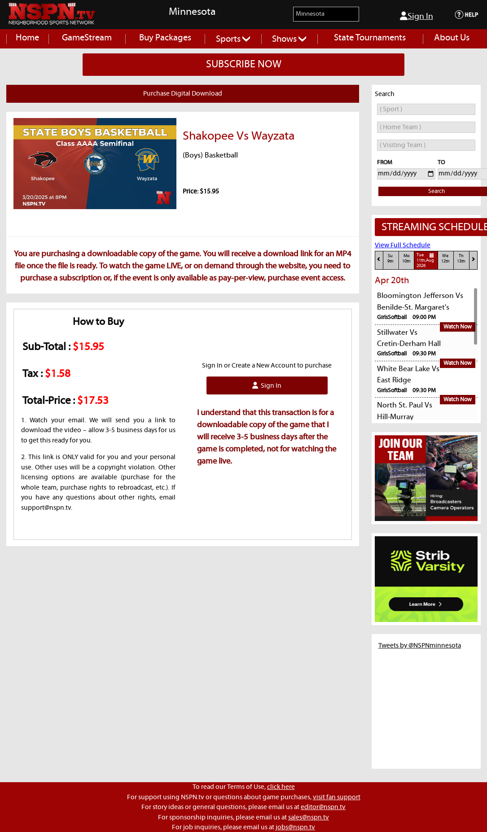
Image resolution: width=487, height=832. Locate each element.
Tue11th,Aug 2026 (426, 260)
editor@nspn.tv (323, 807)
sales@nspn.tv (308, 817)
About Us (451, 38)
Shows (289, 39)
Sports (233, 39)
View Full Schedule (402, 245)
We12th (445, 259)
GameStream (87, 38)
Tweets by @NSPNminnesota (419, 645)
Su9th (390, 259)
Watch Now (457, 327)
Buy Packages (165, 38)
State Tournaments (370, 38)
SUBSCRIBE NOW (243, 64)
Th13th (461, 259)
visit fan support (336, 797)
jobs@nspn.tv (295, 827)
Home (27, 38)
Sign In (416, 16)
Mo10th (406, 259)
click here (281, 787)
